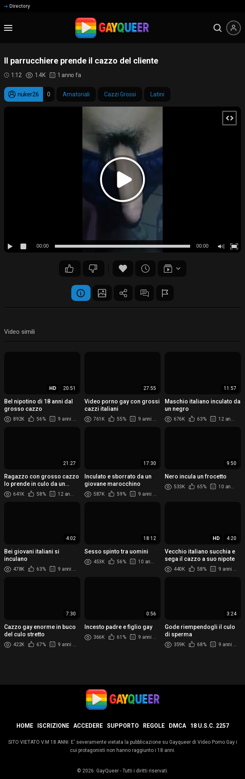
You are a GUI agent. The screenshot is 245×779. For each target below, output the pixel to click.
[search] (217, 28)
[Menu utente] (233, 27)
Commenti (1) (146, 293)
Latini (157, 94)
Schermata (101, 293)
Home (24, 725)
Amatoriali (76, 94)
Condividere (123, 293)
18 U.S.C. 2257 (209, 725)
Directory (17, 6)
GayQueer (107, 771)
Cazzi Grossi (120, 94)
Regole (154, 725)
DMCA (177, 725)
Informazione (78, 293)
